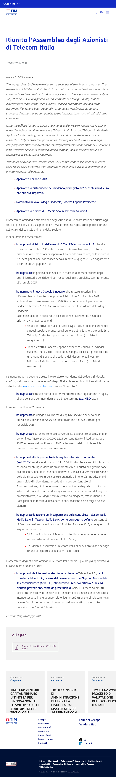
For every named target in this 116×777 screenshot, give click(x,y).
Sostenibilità (44, 727)
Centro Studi (44, 735)
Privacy (42, 761)
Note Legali (53, 761)
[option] (25, 703)
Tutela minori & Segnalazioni (73, 761)
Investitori (43, 723)
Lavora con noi (45, 739)
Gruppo (42, 719)
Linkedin (86, 743)
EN (102, 12)
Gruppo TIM (9, 4)
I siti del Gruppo (89, 720)
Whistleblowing (46, 767)
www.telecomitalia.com (37, 386)
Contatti (42, 743)
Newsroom (43, 731)
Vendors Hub (87, 724)
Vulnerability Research (85, 764)
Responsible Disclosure (63, 764)
